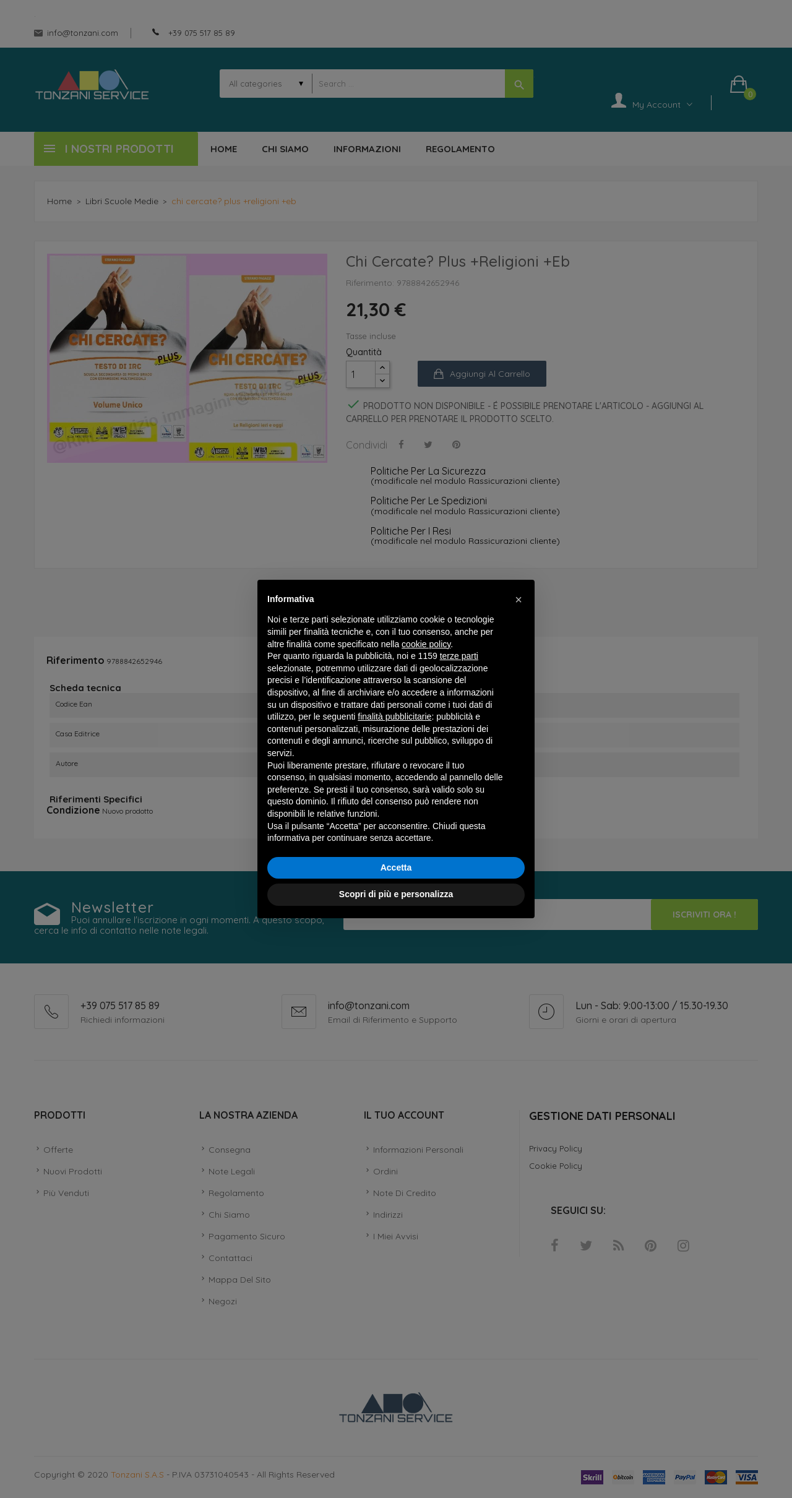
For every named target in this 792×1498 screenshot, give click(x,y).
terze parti (459, 656)
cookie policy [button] (426, 644)
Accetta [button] (396, 867)
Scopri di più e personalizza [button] (396, 894)
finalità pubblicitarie (394, 716)
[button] (518, 599)
